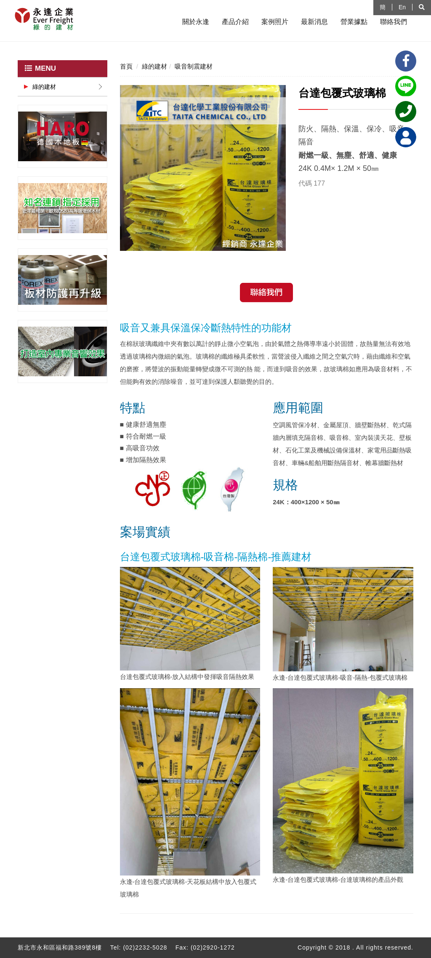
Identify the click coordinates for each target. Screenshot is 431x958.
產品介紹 (235, 21)
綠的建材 (44, 86)
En (402, 7)
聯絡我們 (393, 21)
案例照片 (274, 21)
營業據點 (354, 21)
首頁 (126, 66)
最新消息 (314, 21)
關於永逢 (195, 21)
